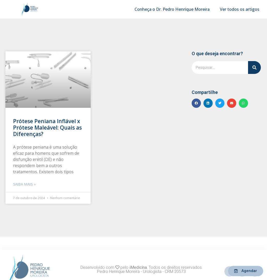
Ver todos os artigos (239, 9)
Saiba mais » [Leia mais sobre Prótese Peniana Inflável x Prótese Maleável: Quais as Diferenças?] (24, 184)
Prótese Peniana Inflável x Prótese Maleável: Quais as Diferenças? (47, 128)
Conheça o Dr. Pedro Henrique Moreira (172, 9)
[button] (196, 103)
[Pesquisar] (254, 67)
